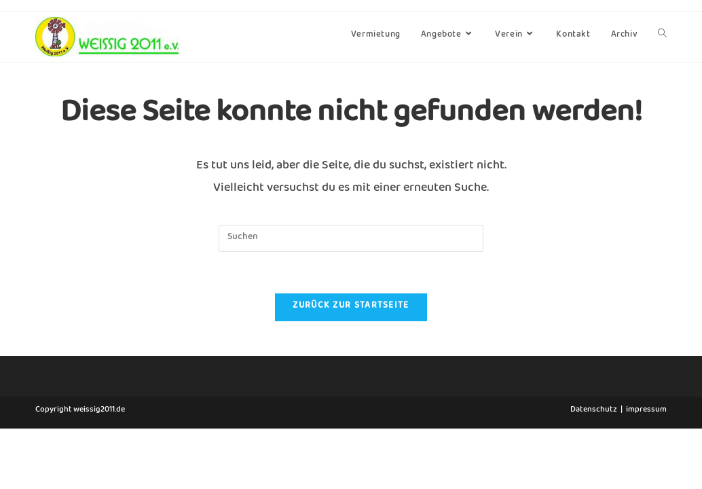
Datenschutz (593, 471)
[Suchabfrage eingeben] (351, 238)
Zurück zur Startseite (351, 307)
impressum (646, 471)
